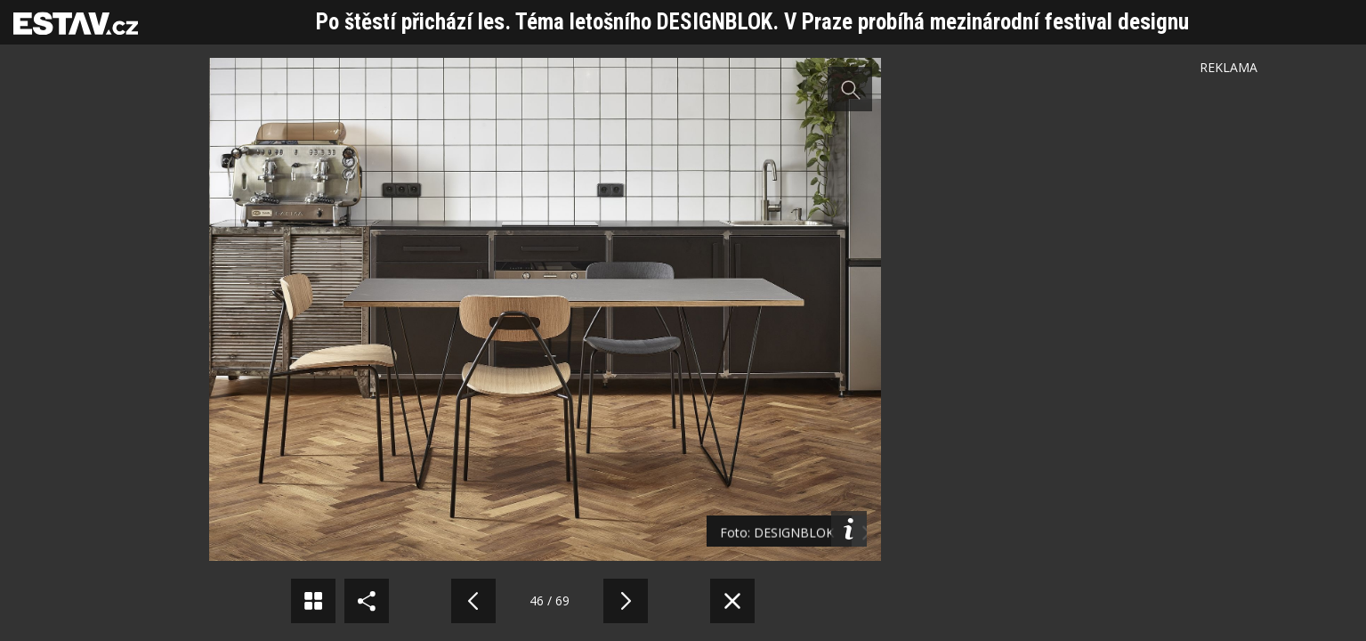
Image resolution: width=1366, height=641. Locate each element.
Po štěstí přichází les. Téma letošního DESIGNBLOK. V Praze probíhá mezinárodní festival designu (752, 22)
